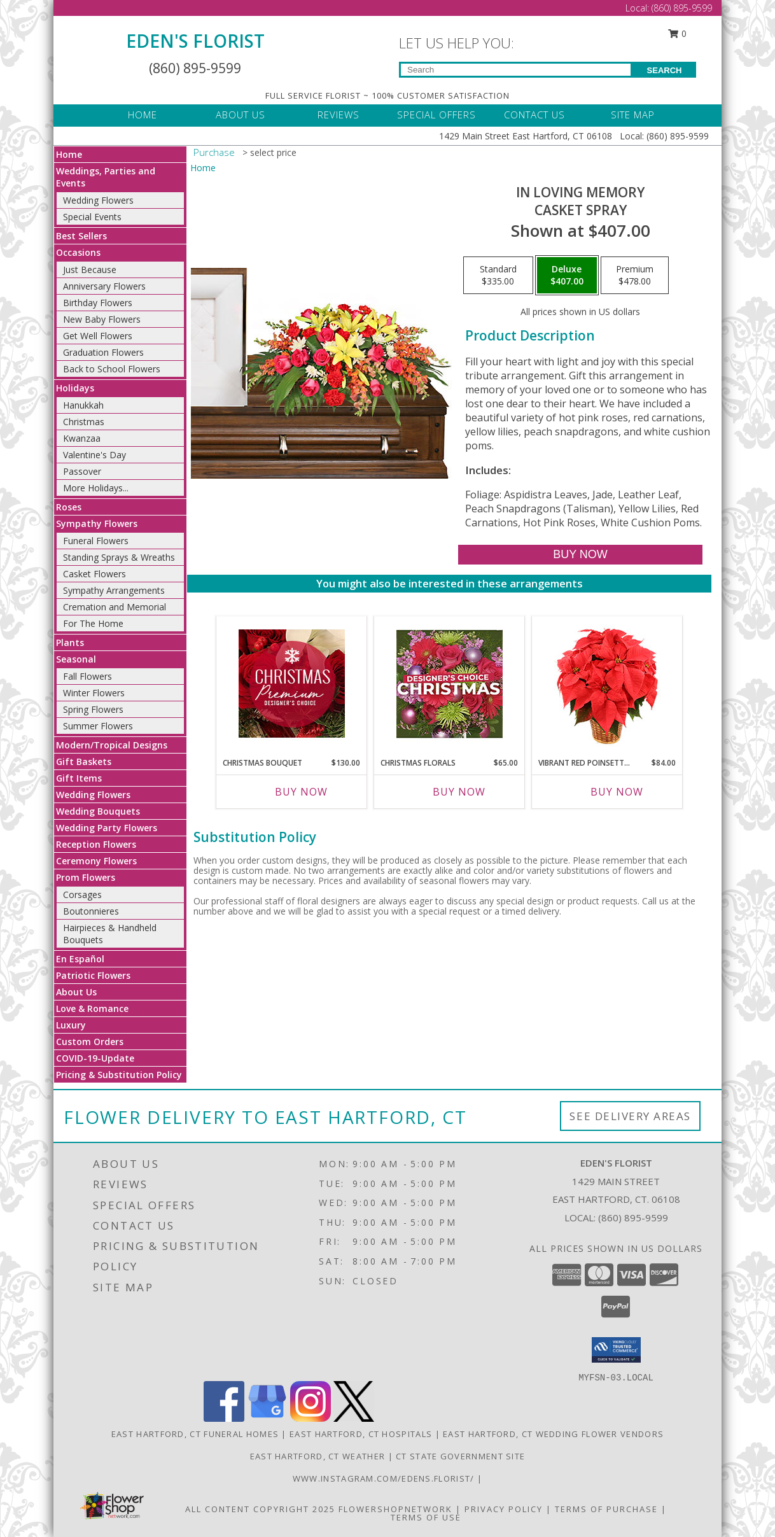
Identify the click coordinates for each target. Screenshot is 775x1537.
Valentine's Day (94, 455)
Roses (68, 507)
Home (69, 154)
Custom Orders (89, 1041)
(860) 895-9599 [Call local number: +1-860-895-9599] (633, 1217)
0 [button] (677, 33)
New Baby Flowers (102, 319)
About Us (76, 992)
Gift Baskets (83, 761)
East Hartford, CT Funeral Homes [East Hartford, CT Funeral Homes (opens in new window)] (195, 1434)
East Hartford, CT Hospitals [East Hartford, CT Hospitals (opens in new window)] (361, 1434)
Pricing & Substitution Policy (119, 1075)
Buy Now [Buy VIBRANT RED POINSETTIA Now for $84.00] (616, 792)
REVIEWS (339, 114)
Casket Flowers (94, 574)
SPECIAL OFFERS (436, 114)
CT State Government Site (460, 1456)
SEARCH (664, 70)
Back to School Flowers (111, 369)
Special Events (92, 217)
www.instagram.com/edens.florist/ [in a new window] (385, 1478)
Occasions (78, 252)
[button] (616, 1350)
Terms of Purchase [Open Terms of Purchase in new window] (606, 1509)
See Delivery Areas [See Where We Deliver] (630, 1116)
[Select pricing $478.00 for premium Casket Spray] (634, 275)
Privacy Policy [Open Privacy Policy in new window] (503, 1509)
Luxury (71, 1025)
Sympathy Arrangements (114, 590)
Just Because (89, 269)
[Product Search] (515, 70)
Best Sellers (81, 236)
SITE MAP (633, 114)
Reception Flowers (96, 844)
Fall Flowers (87, 676)
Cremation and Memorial (114, 607)
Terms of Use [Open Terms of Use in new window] (426, 1517)
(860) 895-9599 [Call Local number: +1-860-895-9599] (682, 8)
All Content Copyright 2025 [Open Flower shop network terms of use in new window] (260, 1509)
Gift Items (79, 778)
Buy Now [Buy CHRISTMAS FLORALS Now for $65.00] (459, 792)
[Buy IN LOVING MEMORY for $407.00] (580, 555)
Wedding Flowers (98, 200)
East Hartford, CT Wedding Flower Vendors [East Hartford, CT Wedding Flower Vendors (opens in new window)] (553, 1434)
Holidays (75, 388)
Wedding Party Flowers (106, 828)
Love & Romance (92, 1008)
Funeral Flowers (96, 541)
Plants (70, 642)
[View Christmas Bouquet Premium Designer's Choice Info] (292, 683)
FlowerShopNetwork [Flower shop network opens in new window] (395, 1509)
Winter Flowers (94, 693)
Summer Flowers (98, 726)
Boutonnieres (91, 911)
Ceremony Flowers (96, 861)
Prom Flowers (85, 877)
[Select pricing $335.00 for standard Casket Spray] (498, 275)
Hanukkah (83, 405)
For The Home (93, 623)
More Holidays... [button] (96, 488)
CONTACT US (534, 114)
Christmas (83, 422)
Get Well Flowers (97, 336)
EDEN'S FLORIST (195, 41)
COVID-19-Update (95, 1058)
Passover (82, 471)
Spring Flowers (93, 709)
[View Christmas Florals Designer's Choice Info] (449, 683)
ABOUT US (240, 114)
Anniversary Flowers (104, 286)
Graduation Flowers (103, 352)
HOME (142, 114)
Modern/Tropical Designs (111, 745)
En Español (80, 959)
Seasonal (76, 659)
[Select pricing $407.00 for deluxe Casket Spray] (567, 275)
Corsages (82, 894)
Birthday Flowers (97, 303)
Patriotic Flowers (93, 975)
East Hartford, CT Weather (318, 1456)
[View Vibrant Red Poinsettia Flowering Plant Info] (607, 683)
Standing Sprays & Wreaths (119, 557)
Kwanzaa (82, 438)
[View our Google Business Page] (267, 1418)
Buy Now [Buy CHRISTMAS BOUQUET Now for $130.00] (301, 792)
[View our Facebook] (224, 1418)
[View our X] (353, 1418)
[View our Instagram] (310, 1418)
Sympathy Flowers (96, 523)
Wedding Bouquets (98, 811)
